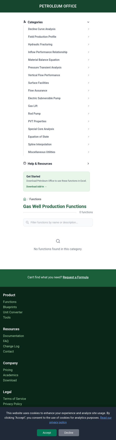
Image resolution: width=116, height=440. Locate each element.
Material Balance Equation (44, 59)
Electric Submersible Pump (44, 98)
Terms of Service (14, 399)
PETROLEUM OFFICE (58, 6)
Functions (9, 302)
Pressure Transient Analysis (44, 67)
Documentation (13, 336)
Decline (68, 432)
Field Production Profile (42, 36)
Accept (47, 432)
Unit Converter (13, 312)
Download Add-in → (36, 186)
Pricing (8, 370)
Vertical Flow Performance (44, 75)
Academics (10, 375)
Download (10, 380)
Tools (7, 317)
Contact (8, 351)
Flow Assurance (37, 90)
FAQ (6, 341)
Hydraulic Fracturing (40, 44)
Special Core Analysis (41, 129)
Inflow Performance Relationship (47, 52)
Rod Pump (34, 113)
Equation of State (38, 136)
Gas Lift (33, 105)
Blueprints (10, 307)
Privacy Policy (12, 404)
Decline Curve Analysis (42, 29)
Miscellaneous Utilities (41, 152)
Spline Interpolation (39, 144)
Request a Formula (75, 277)
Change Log (11, 346)
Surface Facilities (38, 82)
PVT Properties (37, 121)
